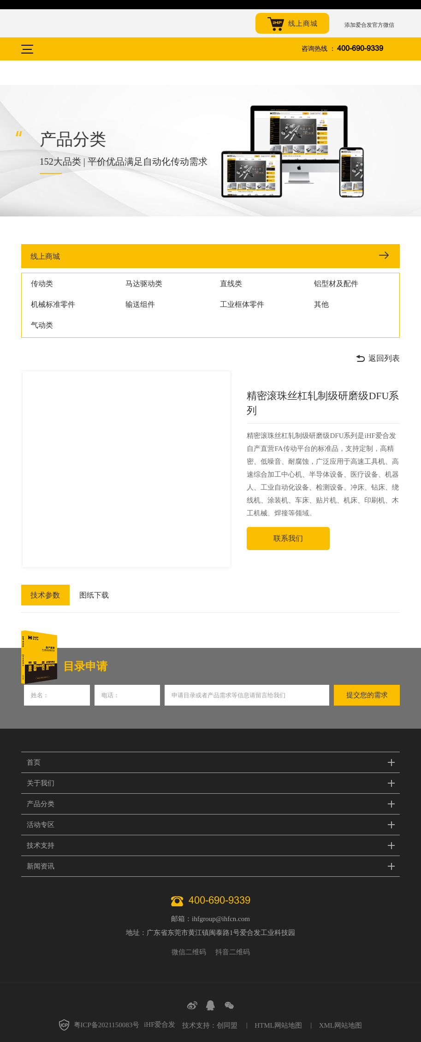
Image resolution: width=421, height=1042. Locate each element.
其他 (321, 304)
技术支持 (40, 845)
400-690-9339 (360, 48)
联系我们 (288, 538)
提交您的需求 (367, 695)
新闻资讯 (40, 866)
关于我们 (40, 783)
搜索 (395, 49)
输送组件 (140, 304)
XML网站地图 (340, 1025)
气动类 (42, 325)
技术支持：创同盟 (209, 1025)
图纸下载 (91, 595)
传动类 (42, 283)
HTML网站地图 (278, 1025)
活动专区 (40, 824)
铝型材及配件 (336, 283)
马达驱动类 (143, 283)
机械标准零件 (53, 304)
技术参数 (44, 595)
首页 (34, 762)
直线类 (231, 283)
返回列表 (378, 358)
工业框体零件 (242, 304)
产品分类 (40, 804)
